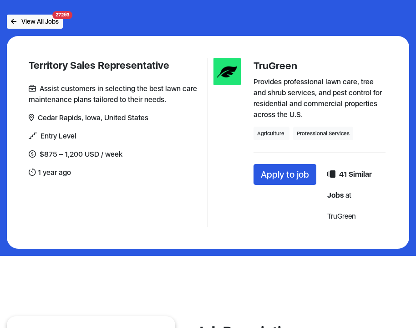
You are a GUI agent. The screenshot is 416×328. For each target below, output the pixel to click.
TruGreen (275, 66)
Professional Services (323, 133)
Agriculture (271, 133)
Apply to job (285, 174)
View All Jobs (37, 20)
